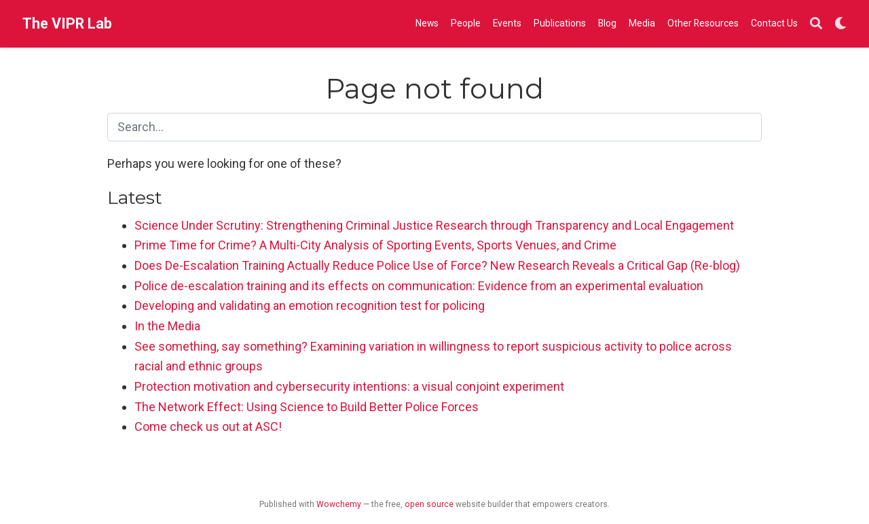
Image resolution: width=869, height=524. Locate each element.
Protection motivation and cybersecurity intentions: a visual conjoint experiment (349, 386)
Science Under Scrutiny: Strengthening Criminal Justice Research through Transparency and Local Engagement (434, 225)
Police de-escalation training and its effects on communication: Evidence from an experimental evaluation (418, 286)
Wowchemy (338, 504)
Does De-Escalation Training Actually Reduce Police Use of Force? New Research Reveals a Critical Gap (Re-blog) (437, 265)
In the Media (167, 326)
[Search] (816, 24)
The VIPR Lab (67, 23)
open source (429, 504)
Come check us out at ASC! (208, 426)
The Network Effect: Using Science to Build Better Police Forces (306, 407)
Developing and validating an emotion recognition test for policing (309, 305)
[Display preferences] (840, 24)
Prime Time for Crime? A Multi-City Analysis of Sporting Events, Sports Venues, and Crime (375, 245)
